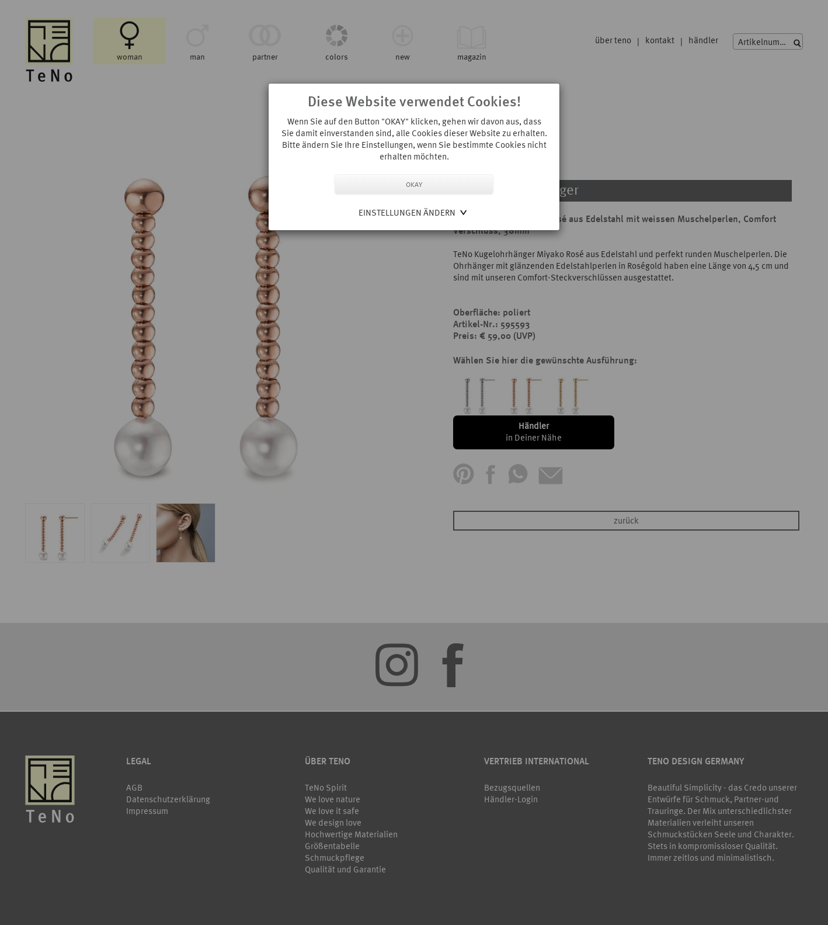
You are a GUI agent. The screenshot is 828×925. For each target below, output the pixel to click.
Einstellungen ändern (407, 212)
